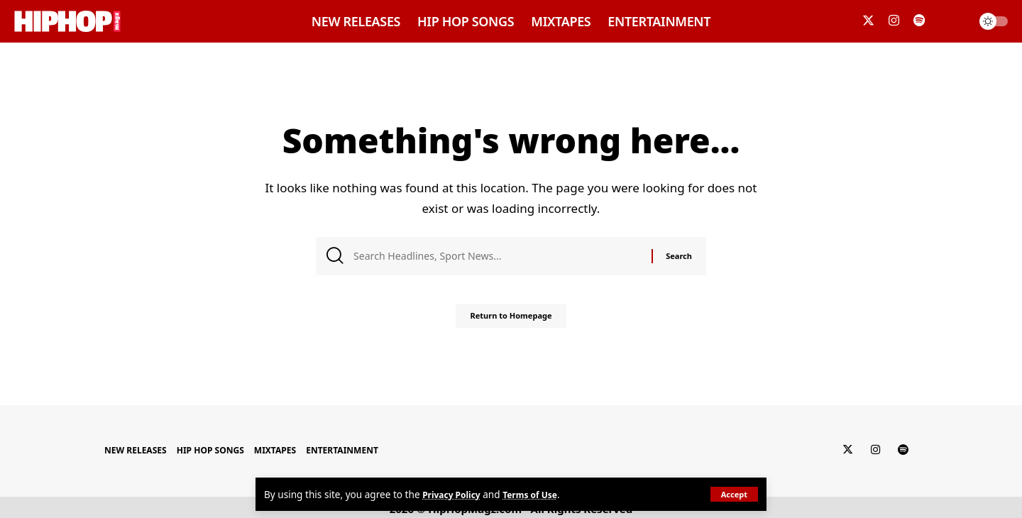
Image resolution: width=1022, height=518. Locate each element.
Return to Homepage (510, 321)
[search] (954, 21)
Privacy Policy (455, 494)
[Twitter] (868, 21)
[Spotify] (919, 21)
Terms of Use (541, 494)
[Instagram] (894, 21)
